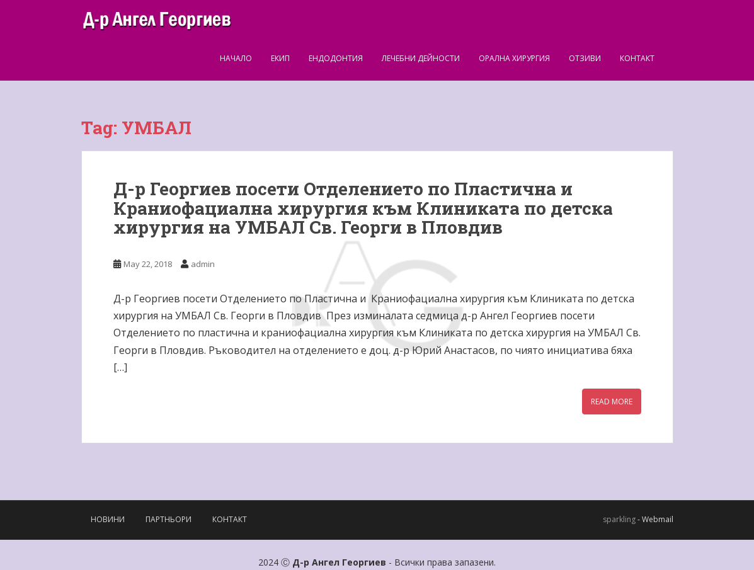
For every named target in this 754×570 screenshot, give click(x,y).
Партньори (168, 519)
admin (203, 264)
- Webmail (655, 519)
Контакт (637, 58)
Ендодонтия (336, 58)
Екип (280, 58)
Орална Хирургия (514, 58)
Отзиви (585, 58)
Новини (108, 519)
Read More (611, 401)
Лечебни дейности (421, 58)
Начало (236, 58)
